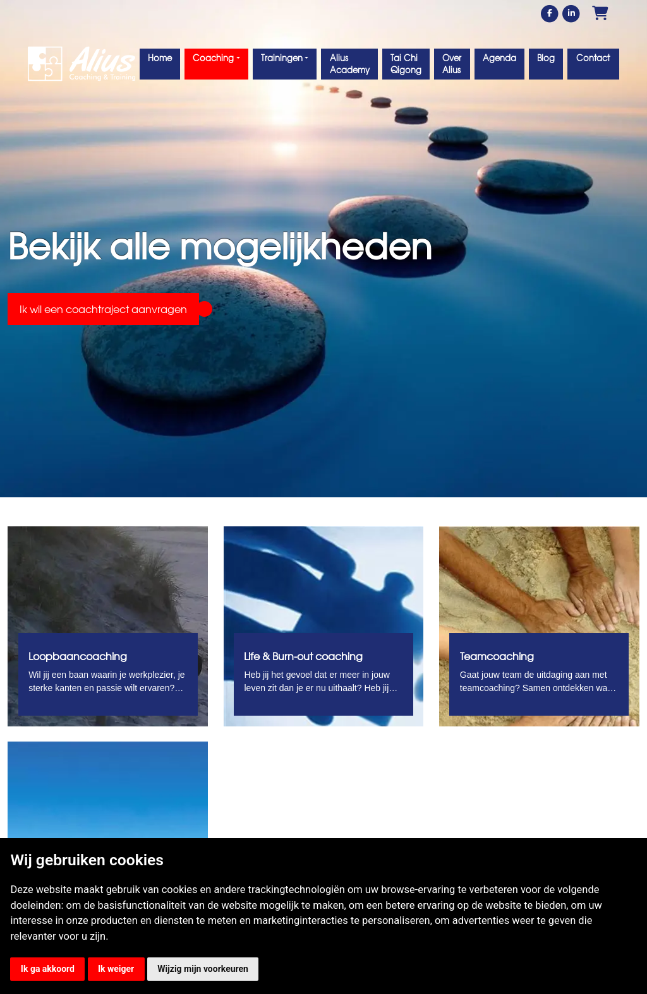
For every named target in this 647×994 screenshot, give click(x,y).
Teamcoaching (497, 655)
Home (160, 58)
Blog (546, 58)
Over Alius (451, 64)
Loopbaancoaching (77, 655)
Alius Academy (350, 64)
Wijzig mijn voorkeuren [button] (202, 969)
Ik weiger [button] (116, 969)
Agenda (499, 58)
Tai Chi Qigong (405, 64)
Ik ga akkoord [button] (48, 969)
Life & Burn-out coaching (303, 655)
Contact (593, 58)
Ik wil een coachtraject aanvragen (103, 308)
